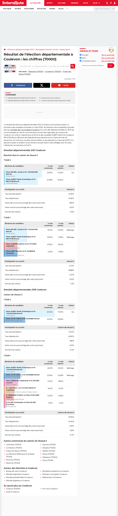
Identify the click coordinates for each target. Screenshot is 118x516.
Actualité (84, 55)
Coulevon (44, 100)
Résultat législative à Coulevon (18, 481)
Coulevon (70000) (13, 489)
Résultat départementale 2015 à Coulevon (22, 100)
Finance (74, 3)
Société (18, 9)
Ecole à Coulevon (12, 492)
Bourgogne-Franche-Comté (47, 50)
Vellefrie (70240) (48, 451)
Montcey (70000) (13, 460)
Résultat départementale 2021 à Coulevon (22, 98)
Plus (96, 3)
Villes (60, 9)
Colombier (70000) (13, 445)
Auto (85, 3)
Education (41, 9)
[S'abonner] (97, 65)
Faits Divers (29, 9)
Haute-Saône (65, 50)
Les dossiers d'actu (88, 61)
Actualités (35, 3)
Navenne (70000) (13, 463)
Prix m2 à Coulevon (50, 489)
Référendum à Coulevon (52, 477)
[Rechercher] (104, 8)
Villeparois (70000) (35, 71)
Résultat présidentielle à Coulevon (19, 477)
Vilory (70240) (47, 460)
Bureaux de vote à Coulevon (50, 98)
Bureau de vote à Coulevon (16, 471)
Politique (7, 9)
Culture (61, 3)
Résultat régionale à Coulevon (17, 474)
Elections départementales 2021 (21, 50)
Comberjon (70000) (53, 71)
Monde (52, 9)
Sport (49, 3)
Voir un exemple (107, 55)
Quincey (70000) (49, 445)
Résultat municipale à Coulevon (54, 474)
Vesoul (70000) (48, 454)
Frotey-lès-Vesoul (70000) (16, 451)
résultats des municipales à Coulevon (25, 130)
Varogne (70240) (48, 448)
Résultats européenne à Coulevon (55, 471)
